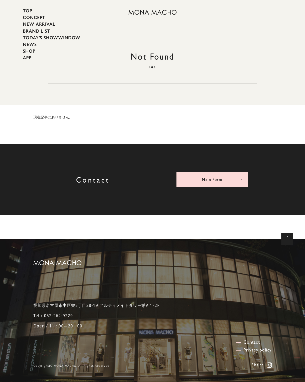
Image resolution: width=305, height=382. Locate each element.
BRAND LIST (36, 31)
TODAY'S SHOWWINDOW (51, 38)
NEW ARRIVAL (39, 24)
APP (27, 58)
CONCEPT (34, 17)
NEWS (30, 44)
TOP (27, 11)
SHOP (29, 51)
